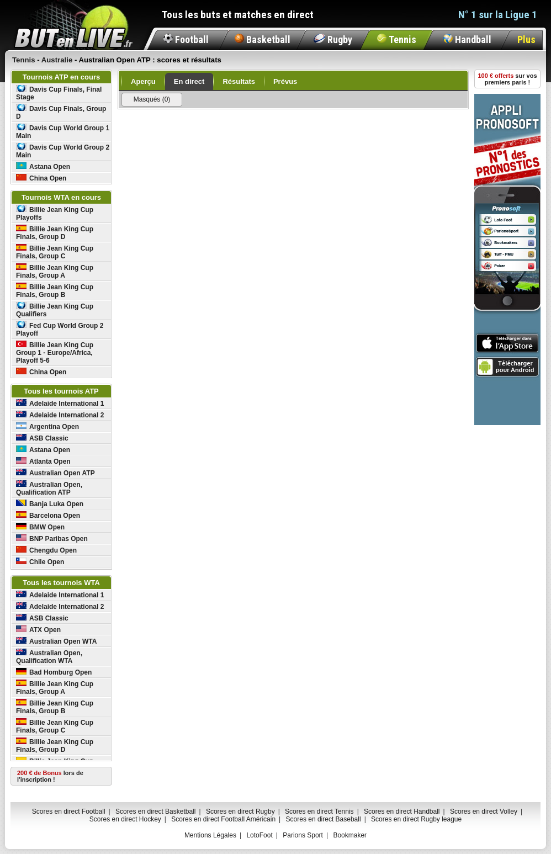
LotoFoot (259, 835)
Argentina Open (47, 426)
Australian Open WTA (56, 641)
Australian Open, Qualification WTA (49, 657)
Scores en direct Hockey (125, 819)
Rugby (333, 39)
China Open (41, 178)
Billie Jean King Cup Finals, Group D (54, 233)
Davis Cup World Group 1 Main (62, 132)
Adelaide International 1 (60, 403)
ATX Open (38, 629)
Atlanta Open (43, 461)
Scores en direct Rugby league (416, 819)
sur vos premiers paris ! (507, 79)
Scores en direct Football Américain (223, 819)
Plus (526, 39)
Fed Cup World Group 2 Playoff (59, 329)
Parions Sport (303, 835)
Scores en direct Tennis (319, 811)
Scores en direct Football (68, 811)
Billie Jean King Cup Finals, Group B (54, 291)
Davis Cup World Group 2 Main (62, 151)
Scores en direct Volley (483, 811)
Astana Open (43, 166)
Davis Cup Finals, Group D (61, 112)
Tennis (396, 39)
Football (186, 39)
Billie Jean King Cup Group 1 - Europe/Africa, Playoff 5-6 (54, 352)
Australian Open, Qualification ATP (49, 488)
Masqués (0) (152, 99)
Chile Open (40, 562)
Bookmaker (350, 835)
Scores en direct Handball (401, 811)
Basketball (262, 39)
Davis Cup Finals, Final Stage (59, 93)
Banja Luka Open (49, 504)
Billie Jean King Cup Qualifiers (54, 310)
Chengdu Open (46, 550)
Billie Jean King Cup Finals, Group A (54, 271)
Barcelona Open (48, 515)
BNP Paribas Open (52, 538)
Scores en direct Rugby (240, 811)
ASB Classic (42, 438)
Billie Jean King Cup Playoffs (54, 213)
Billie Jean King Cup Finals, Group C (54, 252)
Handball (467, 39)
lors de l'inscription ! (50, 776)
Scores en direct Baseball (323, 819)
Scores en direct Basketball (155, 811)
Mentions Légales (210, 835)
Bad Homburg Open (54, 672)
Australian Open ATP (55, 473)
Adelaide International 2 (60, 415)
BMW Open (40, 527)
